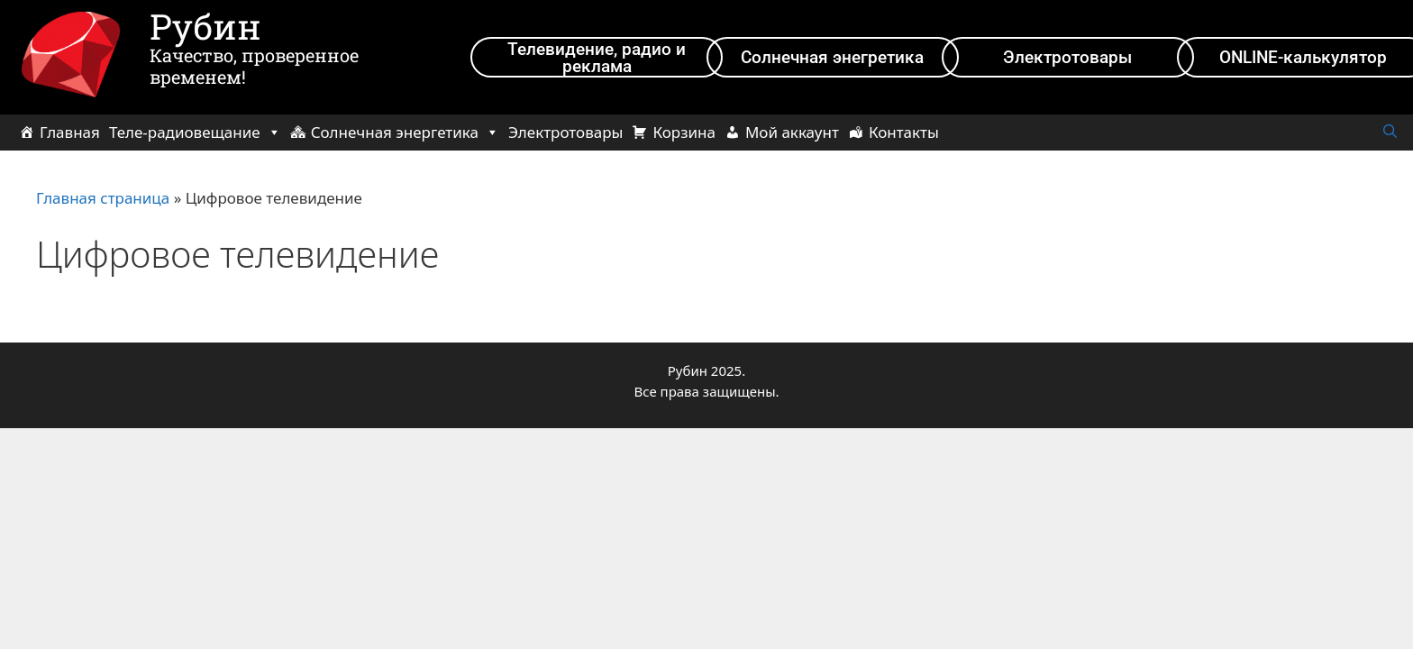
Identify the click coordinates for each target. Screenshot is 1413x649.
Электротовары (565, 132)
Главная (70, 132)
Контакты (904, 132)
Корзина (683, 132)
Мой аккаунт (792, 132)
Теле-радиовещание (195, 132)
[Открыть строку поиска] (1390, 131)
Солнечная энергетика (405, 132)
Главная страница (102, 197)
